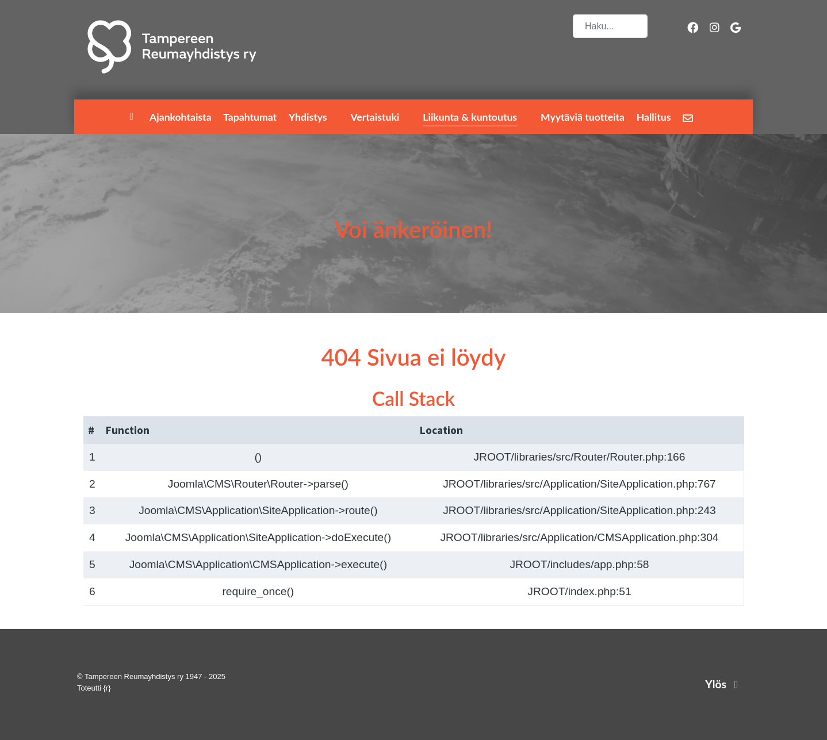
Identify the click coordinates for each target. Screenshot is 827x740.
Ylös (723, 684)
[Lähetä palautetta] (690, 117)
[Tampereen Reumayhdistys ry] (172, 46)
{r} (107, 688)
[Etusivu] (133, 117)
